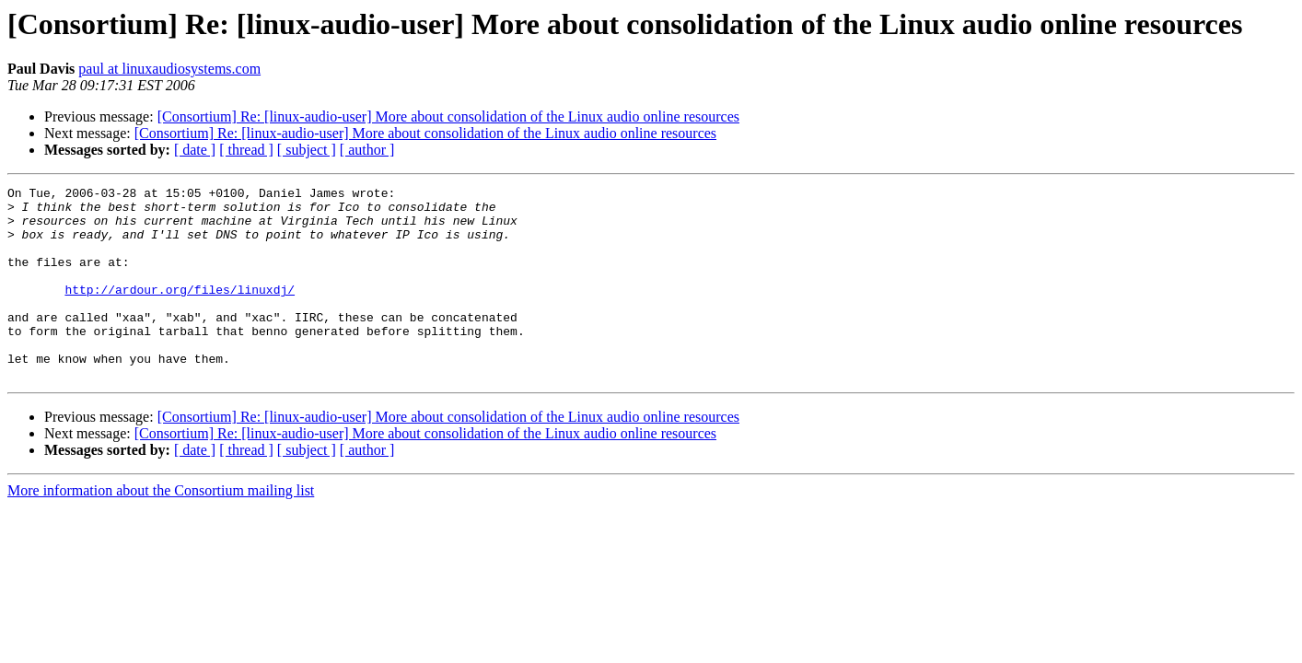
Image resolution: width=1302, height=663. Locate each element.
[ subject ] (306, 149)
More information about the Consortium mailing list (160, 529)
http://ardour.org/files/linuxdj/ (179, 311)
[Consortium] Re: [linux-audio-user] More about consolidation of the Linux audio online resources (448, 116)
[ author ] (367, 149)
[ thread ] (246, 149)
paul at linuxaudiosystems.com (169, 68)
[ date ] (194, 149)
